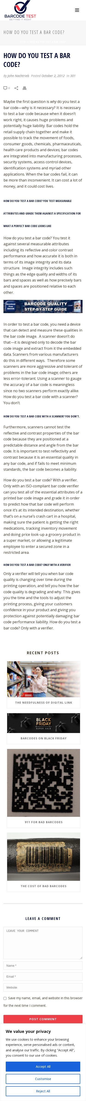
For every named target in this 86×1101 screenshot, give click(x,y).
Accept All (43, 1066)
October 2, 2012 (53, 76)
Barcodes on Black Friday (44, 738)
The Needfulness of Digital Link (43, 703)
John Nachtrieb (18, 76)
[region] (43, 1062)
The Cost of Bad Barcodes (44, 886)
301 (73, 76)
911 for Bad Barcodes (44, 822)
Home (23, 41)
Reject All (43, 1091)
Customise (43, 1079)
